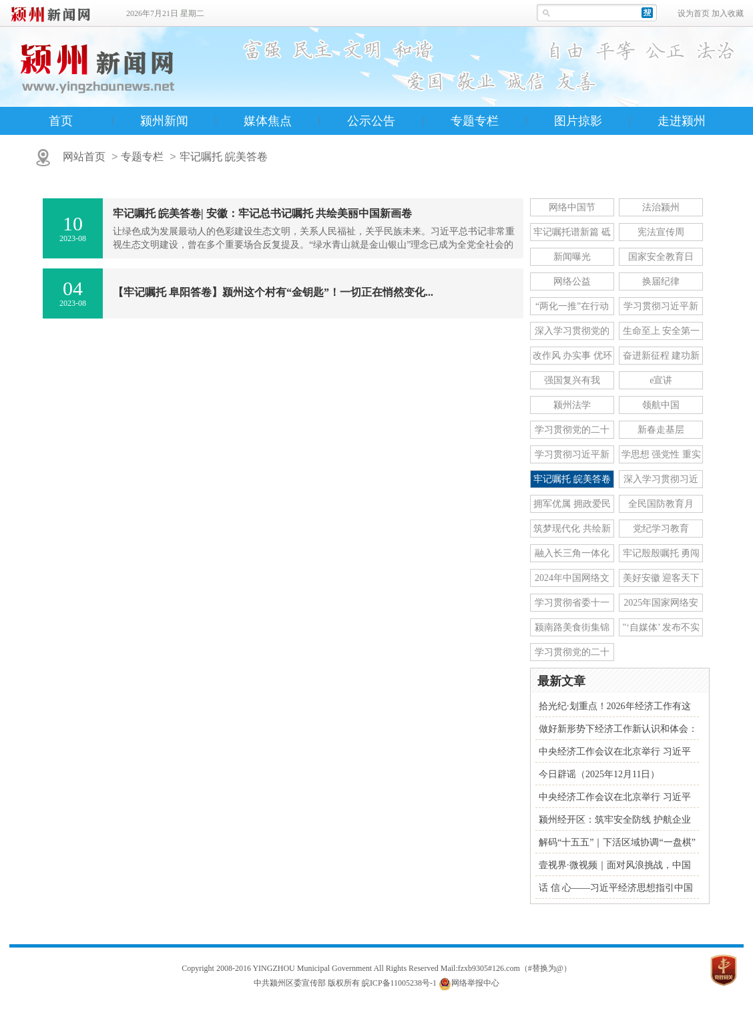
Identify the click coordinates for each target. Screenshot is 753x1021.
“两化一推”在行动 (572, 306)
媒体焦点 (268, 121)
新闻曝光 (572, 257)
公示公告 (371, 121)
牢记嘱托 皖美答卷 (224, 156)
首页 (61, 121)
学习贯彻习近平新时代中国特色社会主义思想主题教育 (572, 456)
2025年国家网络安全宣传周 (660, 605)
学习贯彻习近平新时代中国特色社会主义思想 (660, 308)
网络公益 (572, 281)
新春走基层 (661, 430)
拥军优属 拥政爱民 (572, 504)
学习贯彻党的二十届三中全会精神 (572, 432)
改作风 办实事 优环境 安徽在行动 (572, 358)
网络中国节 (572, 207)
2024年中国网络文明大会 (572, 580)
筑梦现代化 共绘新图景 (572, 531)
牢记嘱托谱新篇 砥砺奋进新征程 (572, 234)
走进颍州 (682, 121)
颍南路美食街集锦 (572, 627)
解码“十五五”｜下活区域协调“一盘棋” (617, 842)
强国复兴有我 (572, 380)
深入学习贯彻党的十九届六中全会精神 (572, 333)
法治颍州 (661, 207)
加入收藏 (728, 13)
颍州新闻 (164, 121)
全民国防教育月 (661, 504)
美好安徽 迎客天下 (661, 578)
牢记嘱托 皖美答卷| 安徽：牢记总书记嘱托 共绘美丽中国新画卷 (262, 213)
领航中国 (661, 405)
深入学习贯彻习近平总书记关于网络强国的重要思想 (660, 481)
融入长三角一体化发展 (572, 555)
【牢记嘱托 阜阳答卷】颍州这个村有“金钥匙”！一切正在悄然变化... (273, 292)
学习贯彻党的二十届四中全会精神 (572, 654)
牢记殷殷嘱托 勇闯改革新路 (661, 555)
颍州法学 (572, 405)
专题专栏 (475, 121)
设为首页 (694, 13)
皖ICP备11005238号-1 (399, 983)
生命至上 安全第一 (661, 331)
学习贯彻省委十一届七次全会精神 (572, 605)
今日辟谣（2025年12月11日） (599, 774)
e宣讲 (661, 380)
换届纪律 (661, 281)
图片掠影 (578, 121)
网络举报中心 (475, 983)
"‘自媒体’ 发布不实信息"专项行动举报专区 (660, 629)
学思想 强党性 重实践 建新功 (661, 456)
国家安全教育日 (661, 257)
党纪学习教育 (661, 529)
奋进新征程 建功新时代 (661, 358)
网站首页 (84, 156)
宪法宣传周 (661, 232)
